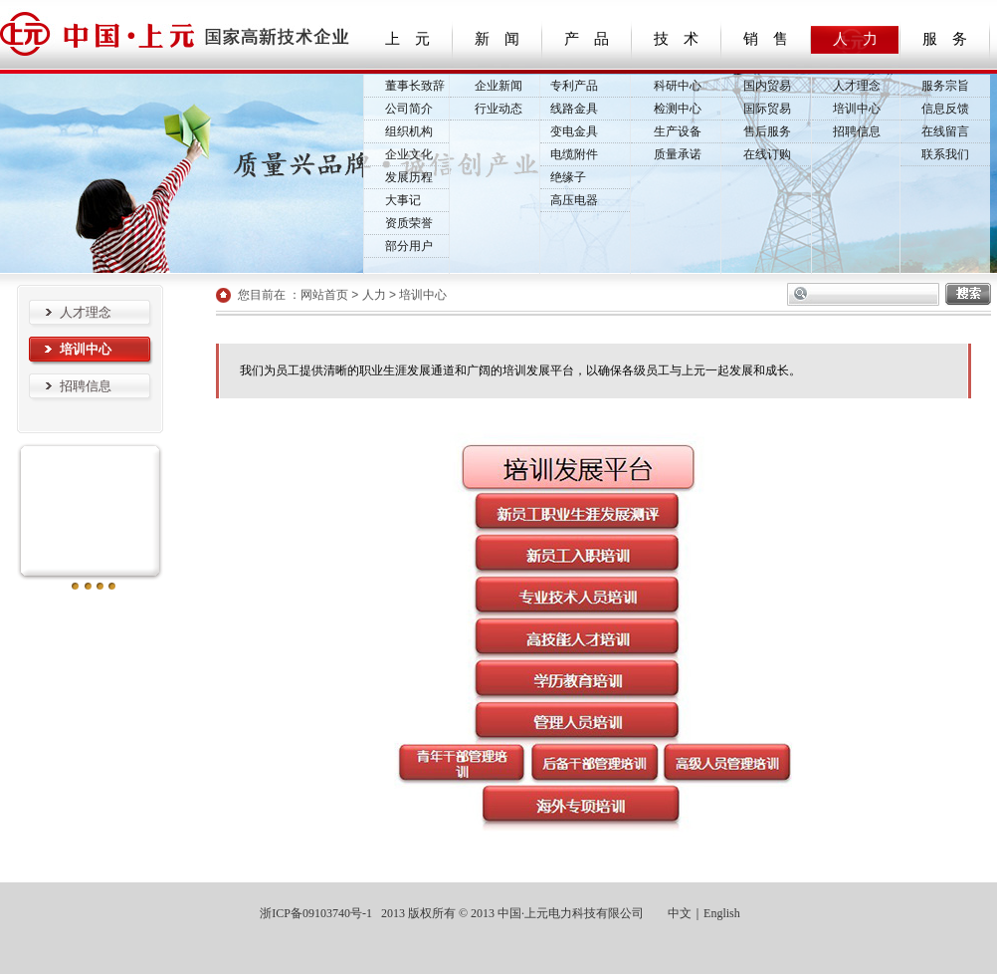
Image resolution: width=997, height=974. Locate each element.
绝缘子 (568, 177)
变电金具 (574, 131)
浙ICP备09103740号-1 (314, 913)
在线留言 (945, 131)
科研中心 (677, 86)
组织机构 (409, 131)
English (721, 913)
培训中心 (857, 109)
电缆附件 (574, 154)
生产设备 (677, 131)
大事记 (403, 200)
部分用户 (409, 246)
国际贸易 (767, 109)
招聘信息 (857, 131)
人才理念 (857, 86)
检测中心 (677, 109)
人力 (374, 295)
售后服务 (767, 131)
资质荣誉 (409, 223)
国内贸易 (767, 86)
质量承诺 (677, 154)
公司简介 (409, 109)
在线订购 (767, 154)
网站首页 (324, 295)
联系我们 (945, 154)
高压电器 (574, 200)
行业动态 (498, 109)
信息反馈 (945, 109)
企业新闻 (498, 86)
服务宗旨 (945, 86)
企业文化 (409, 154)
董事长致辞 (415, 86)
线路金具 (574, 109)
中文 (680, 913)
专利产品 (574, 86)
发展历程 (409, 177)
